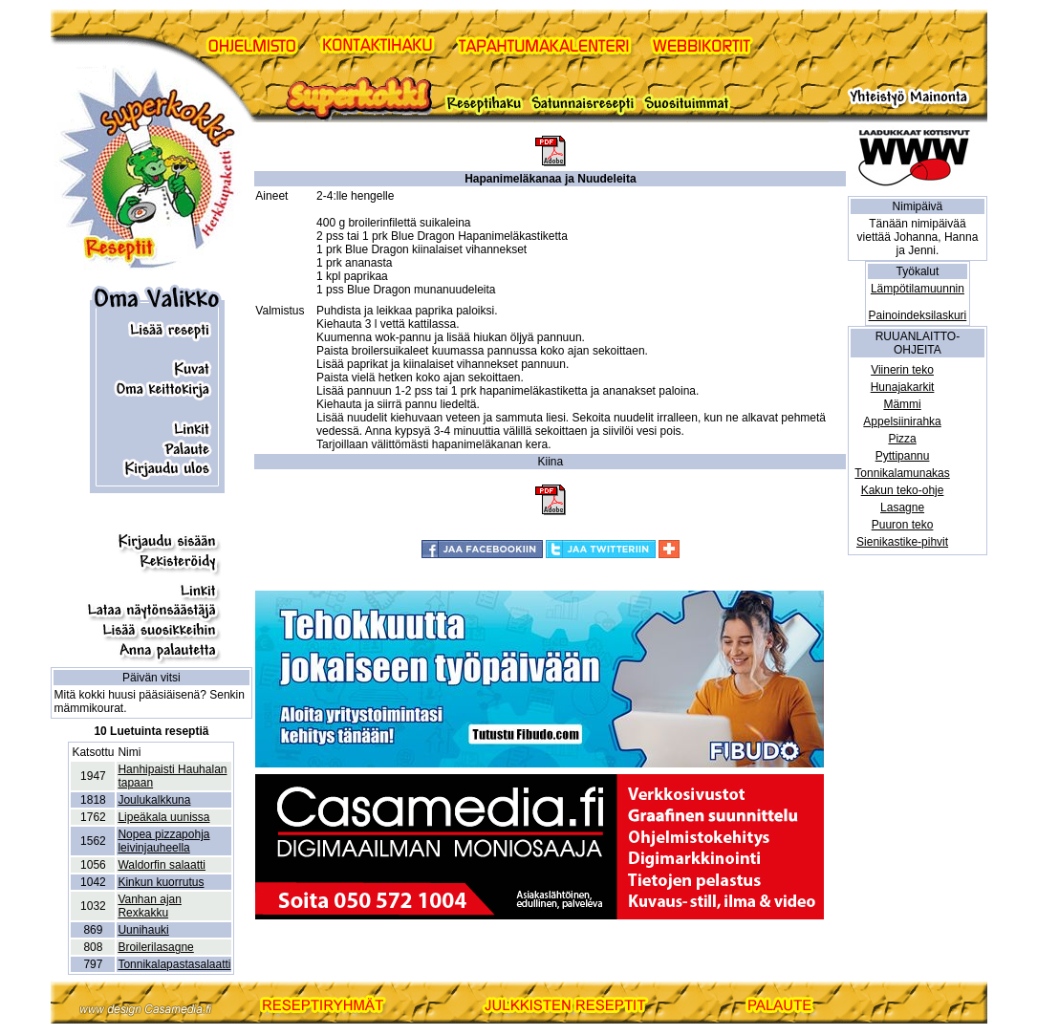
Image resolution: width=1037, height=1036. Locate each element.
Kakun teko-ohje (902, 490)
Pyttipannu (902, 456)
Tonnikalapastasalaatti (174, 964)
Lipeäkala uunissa (163, 817)
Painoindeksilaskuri (918, 315)
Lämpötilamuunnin (917, 288)
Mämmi (901, 404)
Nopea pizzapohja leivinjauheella (163, 841)
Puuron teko (903, 524)
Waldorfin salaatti (161, 865)
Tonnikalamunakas (901, 473)
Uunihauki (143, 930)
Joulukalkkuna (154, 800)
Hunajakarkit (903, 387)
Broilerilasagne (155, 947)
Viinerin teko (902, 370)
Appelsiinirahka (901, 421)
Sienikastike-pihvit (902, 542)
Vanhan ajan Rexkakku (150, 906)
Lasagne (902, 507)
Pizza (902, 438)
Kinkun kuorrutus (161, 882)
